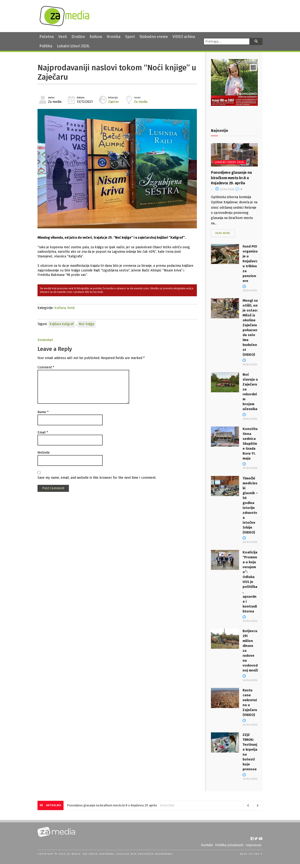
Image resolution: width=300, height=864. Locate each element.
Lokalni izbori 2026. (73, 46)
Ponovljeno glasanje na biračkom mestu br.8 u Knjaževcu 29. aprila (231, 177)
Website (44, 453)
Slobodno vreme (153, 36)
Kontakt (207, 845)
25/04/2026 (224, 189)
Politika (45, 46)
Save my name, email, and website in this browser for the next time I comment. (97, 478)
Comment (46, 367)
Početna (46, 36)
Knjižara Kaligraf (61, 324)
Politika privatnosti (229, 845)
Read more (222, 233)
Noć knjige (86, 324)
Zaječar (113, 102)
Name (43, 412)
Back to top (251, 854)
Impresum (253, 845)
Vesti (62, 36)
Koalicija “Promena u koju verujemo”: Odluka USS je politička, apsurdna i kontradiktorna (250, 581)
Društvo (78, 36)
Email (43, 432)
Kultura (96, 36)
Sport (130, 36)
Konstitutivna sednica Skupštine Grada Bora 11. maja (250, 443)
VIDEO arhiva (183, 36)
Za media (140, 102)
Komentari (45, 340)
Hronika (113, 36)
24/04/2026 (250, 466)
